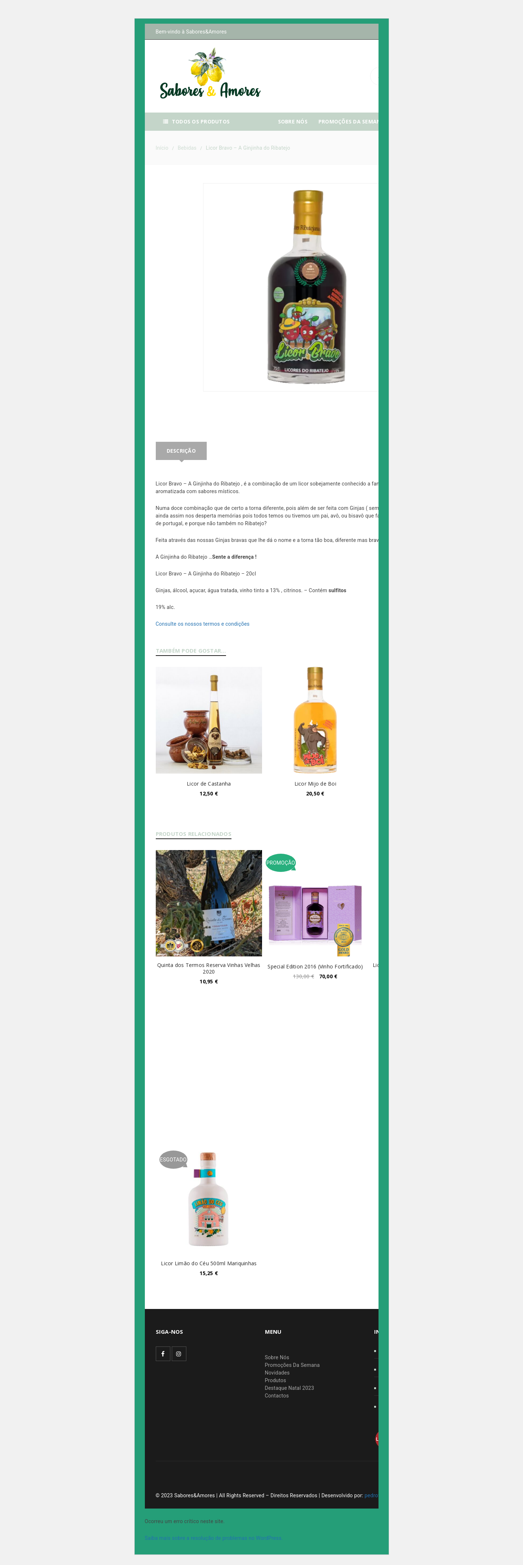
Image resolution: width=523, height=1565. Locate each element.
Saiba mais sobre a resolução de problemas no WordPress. (214, 1538)
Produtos (275, 1380)
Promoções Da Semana (292, 1365)
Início (162, 148)
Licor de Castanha (209, 783)
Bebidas (187, 148)
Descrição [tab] (181, 450)
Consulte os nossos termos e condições (203, 624)
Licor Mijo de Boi (315, 783)
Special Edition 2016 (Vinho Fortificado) (315, 966)
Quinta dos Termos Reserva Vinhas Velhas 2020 (209, 968)
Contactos (277, 1396)
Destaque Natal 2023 (289, 1388)
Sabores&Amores (206, 32)
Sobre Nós (277, 1357)
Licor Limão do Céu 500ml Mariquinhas (209, 1263)
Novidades (277, 1373)
